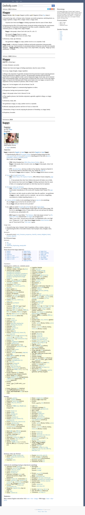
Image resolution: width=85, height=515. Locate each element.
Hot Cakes (28, 222)
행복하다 (13, 377)
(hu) (18, 358)
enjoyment (27, 156)
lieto (17, 366)
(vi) (43, 365)
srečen (38, 336)
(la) (40, 269)
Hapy (10, 129)
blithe (36, 318)
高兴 (17, 306)
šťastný (13, 320)
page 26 (43, 170)
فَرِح (19, 279)
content (39, 234)
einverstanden (10, 486)
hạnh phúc (34, 450)
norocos (40, 416)
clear (51, 498)
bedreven (19, 457)
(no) (42, 290)
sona (16, 364)
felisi (37, 292)
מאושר (13, 352)
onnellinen (14, 332)
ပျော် (8, 298)
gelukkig (17, 267)
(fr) (16, 335)
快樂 (24, 310)
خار (40, 283)
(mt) (42, 279)
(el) (20, 345)
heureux (13, 335)
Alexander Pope (16, 169)
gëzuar (26, 269)
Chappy (61, 35)
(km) (16, 375)
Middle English (62, 11)
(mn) (51, 286)
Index (21, 1)
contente (17, 337)
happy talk (43, 254)
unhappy (9, 244)
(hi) (14, 355)
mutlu (38, 355)
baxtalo (39, 306)
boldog (15, 358)
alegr (14, 321)
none (28, 498)
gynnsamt (34, 438)
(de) (18, 343)
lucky (23, 175)
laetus (36, 269)
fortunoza (11, 435)
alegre (8, 301)
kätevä (38, 455)
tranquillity (9, 157)
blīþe (40, 295)
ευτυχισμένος (10, 426)
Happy (61, 31)
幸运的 (22, 406)
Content (9, 200)
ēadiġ (46, 295)
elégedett (15, 488)
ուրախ (9, 283)
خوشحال (34, 298)
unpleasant (9, 245)
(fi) (18, 332)
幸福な (16, 369)
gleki (37, 273)
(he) (27, 352)
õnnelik (14, 328)
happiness (9, 254)
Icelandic (58, 16)
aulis (44, 455)
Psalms (37, 162)
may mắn (45, 448)
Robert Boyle (16, 177)
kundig (19, 455)
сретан (52, 323)
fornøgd (39, 470)
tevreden (12, 472)
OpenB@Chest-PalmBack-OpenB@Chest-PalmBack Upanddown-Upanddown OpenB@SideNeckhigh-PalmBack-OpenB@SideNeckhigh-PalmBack (17, 275)
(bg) (19, 295)
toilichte (46, 319)
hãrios (19, 284)
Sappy (61, 39)
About (43, 511)
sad (7, 242)
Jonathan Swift (16, 188)
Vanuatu (16, 143)
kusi (38, 304)
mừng (40, 365)
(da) (15, 323)
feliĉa (14, 326)
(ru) (45, 312)
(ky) (18, 388)
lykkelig (18, 323)
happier (17, 152)
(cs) (16, 320)
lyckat (33, 439)
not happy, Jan (44, 256)
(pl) (43, 301)
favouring (21, 207)
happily (9, 252)
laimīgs (38, 270)
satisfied (13, 200)
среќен (41, 276)
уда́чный (39, 418)
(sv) (41, 341)
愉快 (13, 310)
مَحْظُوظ (13, 399)
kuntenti (39, 279)
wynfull (51, 295)
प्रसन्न (8, 357)
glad (12, 323)
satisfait (13, 480)
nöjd (38, 489)
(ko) (18, 377)
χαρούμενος (20, 346)
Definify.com (40, 509)
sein (15, 486)
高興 (14, 306)
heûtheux (39, 289)
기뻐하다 (9, 378)
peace (48, 156)
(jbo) (40, 273)
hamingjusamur (16, 360)
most (43, 152)
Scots (72, 16)
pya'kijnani (16, 302)
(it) (15, 366)
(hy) (20, 281)
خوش (45, 296)
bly (13, 267)
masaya (39, 344)
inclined (27, 207)
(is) (22, 360)
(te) (42, 350)
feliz (13, 286)
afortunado (39, 435)
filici (38, 333)
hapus (45, 367)
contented (20, 157)
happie (8, 147)
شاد (37, 296)
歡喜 (13, 313)
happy (66, 11)
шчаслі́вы (15, 292)
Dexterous (9, 187)
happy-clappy (27, 256)
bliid (40, 368)
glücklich (14, 343)
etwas (21, 485)
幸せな (14, 368)
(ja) (17, 368)
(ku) (42, 403)
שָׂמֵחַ (24, 352)
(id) (18, 363)
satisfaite (21, 480)
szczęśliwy (39, 301)
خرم (45, 298)
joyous (25, 157)
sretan (33, 328)
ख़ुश (21, 355)
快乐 (8, 312)
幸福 (18, 312)
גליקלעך (49, 370)
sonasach (21, 438)
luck (14, 175)
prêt (8, 483)
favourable (23, 154)
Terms (46, 511)
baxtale (50, 306)
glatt (44, 341)
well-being (19, 156)
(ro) (42, 307)
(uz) (42, 362)
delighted (44, 234)
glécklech (43, 275)
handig (14, 455)
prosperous (28, 234)
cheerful (34, 234)
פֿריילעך (39, 370)
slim (22, 455)
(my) (16, 296)
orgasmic (13, 236)
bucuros (46, 307)
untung (15, 437)
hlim (36, 284)
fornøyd (39, 468)
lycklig (34, 342)
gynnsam (39, 436)
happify (9, 251)
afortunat (19, 402)
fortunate (22, 234)
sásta (11, 491)
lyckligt (41, 342)
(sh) (41, 327)
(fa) (40, 296)
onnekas (19, 418)
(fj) (15, 331)
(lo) (21, 391)
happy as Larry (11, 259)
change (36, 498)
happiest (37, 152)
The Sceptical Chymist (26, 177)
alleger (44, 309)
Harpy (61, 32)
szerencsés (15, 432)
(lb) (47, 275)
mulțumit (40, 479)
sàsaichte (48, 481)
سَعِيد (12, 279)
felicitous (21, 187)
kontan (17, 349)
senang (15, 363)
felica (10, 361)
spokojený (13, 471)
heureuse (21, 335)
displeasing (16, 245)
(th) (41, 490)
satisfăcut (48, 479)
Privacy (39, 511)
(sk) (41, 335)
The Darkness (29, 215)
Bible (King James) (29, 162)
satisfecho (42, 339)
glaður (13, 329)
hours (47, 498)
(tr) (41, 355)
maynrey (38, 281)
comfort (15, 157)
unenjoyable (23, 245)
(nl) (16, 325)
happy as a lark (11, 256)
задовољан (39, 484)
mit (18, 485)
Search (17, 1)
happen (72, 12)
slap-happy (43, 257)
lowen (13, 318)
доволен (14, 468)
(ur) (40, 359)
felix (36, 406)
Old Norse (61, 14)
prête (20, 483)
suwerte (43, 441)
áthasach (12, 364)
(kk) (18, 372)
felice (12, 366)
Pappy (61, 38)
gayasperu (9, 287)
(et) (17, 328)
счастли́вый (40, 312)
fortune (29, 154)
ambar (15, 284)
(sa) (41, 315)
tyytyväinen (10, 334)
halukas (13, 479)
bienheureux (10, 338)
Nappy (61, 34)
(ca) (15, 299)
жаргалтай (40, 287)
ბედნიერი (15, 341)
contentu (17, 286)
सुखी (11, 355)
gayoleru (22, 286)
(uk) (45, 358)
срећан (38, 323)
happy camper (27, 252)
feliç (12, 299)
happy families (27, 257)
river (32, 498)
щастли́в (14, 295)
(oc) (40, 293)
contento (34, 339)
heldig (12, 412)
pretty (5, 500)
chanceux (20, 421)
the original (29, 216)
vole (20, 474)
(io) (13, 361)
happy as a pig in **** (13, 257)
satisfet (19, 469)
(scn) (40, 333)
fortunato (13, 440)
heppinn (64, 14)
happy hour (44, 251)
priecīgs (43, 270)
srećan (38, 327)
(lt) (44, 272)
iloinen (21, 332)
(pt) (42, 302)
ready (14, 187)
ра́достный (35, 313)
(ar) (22, 279)
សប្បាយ (38, 398)
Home (13, 1)
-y (74, 15)
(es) (40, 338)
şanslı (38, 445)
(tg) (41, 345)
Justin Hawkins (45, 220)
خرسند (38, 473)
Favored (9, 175)
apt (17, 187)
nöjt (44, 489)
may (39, 448)
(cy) (42, 367)
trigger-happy (40, 207)
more (23, 152)
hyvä (12, 418)
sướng (40, 447)
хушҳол (34, 347)
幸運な (14, 442)
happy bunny (27, 251)
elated (48, 234)
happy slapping (45, 252)
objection (38, 200)
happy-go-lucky (28, 260)
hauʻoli (14, 351)
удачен (14, 401)
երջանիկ (16, 281)
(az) (16, 289)
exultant (9, 236)
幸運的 (14, 406)
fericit (39, 307)
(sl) (41, 336)
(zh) (16, 308)
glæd (43, 295)
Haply (61, 36)
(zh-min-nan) (18, 313)
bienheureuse (20, 338)
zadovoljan (39, 486)
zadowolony (39, 476)
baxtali (44, 306)
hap (63, 15)
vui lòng (41, 492)
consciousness (10, 156)
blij (19, 325)
